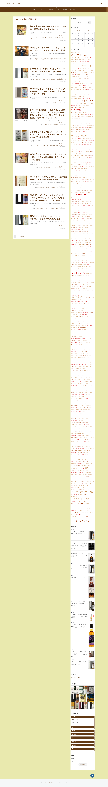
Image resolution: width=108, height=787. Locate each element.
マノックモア (58, 58)
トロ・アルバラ (90, 413)
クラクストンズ (74, 242)
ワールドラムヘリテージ (75, 201)
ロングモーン (74, 105)
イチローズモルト (89, 273)
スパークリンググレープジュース (85, 144)
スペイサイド (84, 426)
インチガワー (74, 225)
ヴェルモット (87, 505)
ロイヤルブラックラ (74, 244)
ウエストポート (76, 192)
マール (86, 318)
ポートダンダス (36, 58)
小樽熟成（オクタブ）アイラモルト (77, 295)
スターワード (87, 459)
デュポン (80, 85)
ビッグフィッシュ (81, 212)
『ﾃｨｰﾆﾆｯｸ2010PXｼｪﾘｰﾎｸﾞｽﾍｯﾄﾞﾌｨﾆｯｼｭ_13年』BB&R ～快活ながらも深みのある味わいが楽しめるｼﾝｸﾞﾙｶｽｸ (75, 690)
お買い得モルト (88, 159)
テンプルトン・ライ (74, 179)
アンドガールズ (84, 340)
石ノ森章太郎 (86, 94)
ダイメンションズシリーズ (76, 229)
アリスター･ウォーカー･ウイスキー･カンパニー (79, 422)
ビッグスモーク (74, 461)
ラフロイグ (73, 125)
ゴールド (72, 514)
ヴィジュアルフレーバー (86, 98)
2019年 (74, 748)
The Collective (82, 327)
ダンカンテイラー (77, 297)
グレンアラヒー (77, 503)
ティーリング (83, 355)
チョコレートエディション (76, 435)
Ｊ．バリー (73, 314)
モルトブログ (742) (75, 677)
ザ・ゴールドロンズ (84, 146)
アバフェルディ (91, 185)
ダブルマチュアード (85, 76)
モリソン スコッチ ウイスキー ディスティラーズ (79, 120)
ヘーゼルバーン (89, 357)
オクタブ (86, 207)
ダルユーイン (85, 314)
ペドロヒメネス (81, 318)
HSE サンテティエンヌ (75, 413)
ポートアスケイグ (74, 212)
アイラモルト (87, 100)
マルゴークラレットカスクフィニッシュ (78, 516)
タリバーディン (51, 124)
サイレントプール (88, 201)
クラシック (90, 207)
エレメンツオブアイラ (75, 253)
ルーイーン (86, 494)
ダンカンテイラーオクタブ (76, 398)
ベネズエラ (84, 270)
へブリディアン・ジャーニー (76, 426)
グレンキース (73, 197)
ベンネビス (88, 268)
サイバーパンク (89, 405)
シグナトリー (63, 145)
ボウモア (81, 385)
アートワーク (78, 270)
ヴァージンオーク (82, 244)
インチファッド (83, 481)
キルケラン (90, 266)
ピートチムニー (88, 336)
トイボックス (80, 461)
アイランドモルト (60, 37)
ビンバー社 (83, 201)
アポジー (90, 157)
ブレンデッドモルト (78, 428)
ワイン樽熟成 (91, 146)
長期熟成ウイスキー (74, 387)
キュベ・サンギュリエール (48, 187)
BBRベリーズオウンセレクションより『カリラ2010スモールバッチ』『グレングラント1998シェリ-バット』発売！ (47, 198)
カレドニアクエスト (74, 85)
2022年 (74, 738)
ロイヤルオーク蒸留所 (75, 439)
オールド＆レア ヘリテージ (86, 170)
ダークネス (82, 68)
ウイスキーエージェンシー (83, 392)
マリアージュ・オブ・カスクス (83, 105)
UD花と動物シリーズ (81, 336)
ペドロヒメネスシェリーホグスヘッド (78, 162)
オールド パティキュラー (82, 264)
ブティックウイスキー (84, 61)
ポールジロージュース (75, 262)
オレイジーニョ (91, 400)
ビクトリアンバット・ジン (76, 355)
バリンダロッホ (87, 446)
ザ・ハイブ (79, 220)
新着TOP (35, 9)
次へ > (22, 236)
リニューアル (80, 205)
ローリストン (86, 303)
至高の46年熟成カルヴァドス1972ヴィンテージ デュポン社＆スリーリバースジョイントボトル (90, 690)
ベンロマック (81, 396)
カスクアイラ (73, 275)
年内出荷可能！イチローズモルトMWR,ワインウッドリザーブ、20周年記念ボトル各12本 (79, 555)
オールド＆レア (83, 89)
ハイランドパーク (87, 450)
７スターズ (81, 118)
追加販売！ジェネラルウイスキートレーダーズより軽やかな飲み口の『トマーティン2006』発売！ (48, 157)
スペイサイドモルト (41, 37)
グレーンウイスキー (74, 144)
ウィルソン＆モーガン (79, 175)
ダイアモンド (73, 57)
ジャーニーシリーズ (86, 461)
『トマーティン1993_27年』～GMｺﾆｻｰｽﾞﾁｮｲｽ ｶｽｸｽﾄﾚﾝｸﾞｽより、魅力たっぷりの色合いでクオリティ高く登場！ (90, 705)
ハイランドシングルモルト (76, 312)
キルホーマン (87, 164)
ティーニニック (86, 85)
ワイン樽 (72, 474)
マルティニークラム (86, 349)
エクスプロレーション (86, 329)
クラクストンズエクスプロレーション (78, 433)
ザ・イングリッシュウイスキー (83, 203)
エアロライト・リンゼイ (86, 489)
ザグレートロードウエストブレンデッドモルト (79, 185)
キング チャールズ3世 (84, 157)
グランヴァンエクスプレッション (77, 381)
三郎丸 (87, 516)
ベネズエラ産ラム (74, 318)
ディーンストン (89, 220)
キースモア (91, 233)
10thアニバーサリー (90, 290)
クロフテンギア (74, 70)
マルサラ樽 (79, 470)
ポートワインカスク (82, 292)
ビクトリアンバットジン (87, 463)
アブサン (88, 264)
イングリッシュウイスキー (44, 58)
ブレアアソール (74, 496)
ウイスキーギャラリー (85, 409)
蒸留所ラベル (73, 441)
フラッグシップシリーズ (75, 131)
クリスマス (89, 355)
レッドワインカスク (79, 153)
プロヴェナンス (84, 229)
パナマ (83, 59)
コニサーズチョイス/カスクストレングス (78, 357)
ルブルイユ (79, 197)
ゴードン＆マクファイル (53, 79)
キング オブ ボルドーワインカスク (77, 370)
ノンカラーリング (74, 392)
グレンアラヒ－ (86, 424)
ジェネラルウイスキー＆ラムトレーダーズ (78, 364)
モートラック (73, 103)
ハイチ (82, 181)
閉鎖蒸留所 (73, 146)
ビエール (90, 127)
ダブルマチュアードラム (75, 310)
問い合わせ (82, 764)
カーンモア (90, 392)
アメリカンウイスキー (88, 381)
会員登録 (72, 9)
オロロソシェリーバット (75, 170)
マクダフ (64, 227)
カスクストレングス (53, 37)
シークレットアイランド (75, 359)
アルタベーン (73, 501)
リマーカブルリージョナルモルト (83, 510)
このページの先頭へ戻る (92, 776)
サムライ (80, 316)
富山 (72, 192)
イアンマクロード (74, 116)
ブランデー (73, 346)
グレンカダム (89, 325)
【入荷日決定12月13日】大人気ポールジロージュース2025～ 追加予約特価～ (79, 616)
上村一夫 (72, 264)
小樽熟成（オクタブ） (88, 385)
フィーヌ (83, 107)
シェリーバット (87, 344)
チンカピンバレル (74, 329)
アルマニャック (79, 74)
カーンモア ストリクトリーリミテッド (78, 129)
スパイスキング (81, 277)
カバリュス (73, 181)
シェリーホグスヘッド (87, 383)
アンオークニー (33, 59)
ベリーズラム (73, 207)
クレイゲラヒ (82, 253)
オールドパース (74, 227)
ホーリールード (91, 372)
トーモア (87, 275)
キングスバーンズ (91, 448)
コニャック (78, 340)
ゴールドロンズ (74, 112)
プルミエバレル (84, 197)
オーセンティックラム (75, 299)
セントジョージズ (88, 277)
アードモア (64, 58)
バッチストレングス (74, 183)
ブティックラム (83, 325)
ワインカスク (90, 518)
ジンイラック (87, 508)
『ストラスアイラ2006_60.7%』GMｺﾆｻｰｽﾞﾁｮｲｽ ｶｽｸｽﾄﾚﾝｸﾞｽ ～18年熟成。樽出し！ (79, 533)
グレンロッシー (74, 366)
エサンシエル (55, 187)
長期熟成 (78, 379)
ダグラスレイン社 (74, 238)
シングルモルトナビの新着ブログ (14, 3)
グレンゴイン (80, 383)
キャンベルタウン (88, 216)
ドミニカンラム (78, 164)
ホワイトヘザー (80, 168)
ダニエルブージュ (81, 140)
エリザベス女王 (74, 452)
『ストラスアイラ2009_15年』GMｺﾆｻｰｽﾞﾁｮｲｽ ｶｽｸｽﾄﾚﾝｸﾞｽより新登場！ (79, 567)
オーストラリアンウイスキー (76, 411)
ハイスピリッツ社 (84, 310)
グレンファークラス (75, 323)
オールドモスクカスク (75, 68)
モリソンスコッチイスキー (76, 465)
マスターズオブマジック (85, 248)
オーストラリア (90, 190)
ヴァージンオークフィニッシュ (83, 390)
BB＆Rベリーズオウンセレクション (77, 459)
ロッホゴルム (86, 168)
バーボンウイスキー (80, 207)
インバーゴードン (74, 277)
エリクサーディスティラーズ (76, 166)
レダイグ (31, 38)
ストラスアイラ (80, 344)
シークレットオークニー (75, 377)
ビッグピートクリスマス (75, 481)
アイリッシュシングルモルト (89, 125)
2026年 (73, 716)
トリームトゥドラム (83, 262)
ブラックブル (90, 441)
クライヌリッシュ (74, 518)
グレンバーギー (80, 125)
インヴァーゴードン (85, 110)
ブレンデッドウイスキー (80, 136)
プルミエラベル (74, 240)
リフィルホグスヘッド (90, 255)
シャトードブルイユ (80, 246)
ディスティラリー (90, 364)
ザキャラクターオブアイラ (81, 81)
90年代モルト (73, 220)
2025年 (74, 727)
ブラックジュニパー (84, 288)
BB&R (83, 218)
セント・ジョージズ (84, 470)
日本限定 (72, 282)
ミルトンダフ (74, 168)
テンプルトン (82, 505)
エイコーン (87, 68)
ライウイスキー (79, 96)
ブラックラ (80, 418)
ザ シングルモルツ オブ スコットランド (85, 512)
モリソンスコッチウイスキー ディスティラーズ (79, 362)
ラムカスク (84, 411)
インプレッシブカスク (89, 114)
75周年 (81, 452)
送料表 (51, 9)
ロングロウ (81, 286)
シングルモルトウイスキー (89, 431)
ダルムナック (73, 470)
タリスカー (85, 351)
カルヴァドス (84, 323)
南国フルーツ (87, 181)
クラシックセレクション (75, 52)
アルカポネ (83, 220)
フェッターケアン (74, 203)
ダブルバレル (73, 96)
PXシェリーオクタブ (88, 454)
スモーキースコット (74, 331)
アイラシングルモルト (62, 167)
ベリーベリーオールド (80, 483)
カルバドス (83, 359)
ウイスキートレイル (85, 199)
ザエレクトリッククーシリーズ (42, 59)
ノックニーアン (82, 353)
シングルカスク (89, 116)
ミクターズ (73, 194)
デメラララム (91, 123)
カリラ (37, 208)
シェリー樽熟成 (85, 138)
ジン (76, 264)
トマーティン (41, 167)
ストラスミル (74, 424)
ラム (72, 218)
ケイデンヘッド (75, 89)
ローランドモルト (75, 385)
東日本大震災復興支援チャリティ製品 (78, 338)
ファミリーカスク (74, 248)
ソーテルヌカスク (81, 485)
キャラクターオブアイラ (89, 218)
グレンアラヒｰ (51, 59)
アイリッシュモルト (80, 476)
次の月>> (88, 30)
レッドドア (88, 353)
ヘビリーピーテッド (74, 87)
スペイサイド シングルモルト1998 (77, 94)
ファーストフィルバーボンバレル (81, 474)
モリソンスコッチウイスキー (76, 308)
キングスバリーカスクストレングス (84, 238)
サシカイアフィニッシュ (89, 297)
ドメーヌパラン (74, 396)
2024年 (74, 730)
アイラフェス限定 (91, 262)
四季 (78, 452)
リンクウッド (82, 501)
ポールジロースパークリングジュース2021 (78, 190)
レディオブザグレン (83, 83)
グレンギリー (88, 331)
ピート (91, 181)
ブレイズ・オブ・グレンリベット (85, 87)
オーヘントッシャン (81, 116)
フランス (79, 366)
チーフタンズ (83, 63)
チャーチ (88, 316)
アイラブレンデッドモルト (85, 379)
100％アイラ (80, 225)
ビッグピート (80, 78)
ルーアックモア (74, 468)
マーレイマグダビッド (75, 407)
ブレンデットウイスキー (82, 321)
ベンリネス (73, 142)
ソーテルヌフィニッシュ (82, 112)
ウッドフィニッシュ (87, 407)
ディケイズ (84, 316)
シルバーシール (78, 346)
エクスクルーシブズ (80, 446)
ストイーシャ (73, 81)
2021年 (74, 741)
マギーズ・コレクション (83, 372)
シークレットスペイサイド (76, 489)
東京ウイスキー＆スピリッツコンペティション (85, 103)
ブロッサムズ (83, 214)
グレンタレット (85, 403)
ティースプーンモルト (84, 437)
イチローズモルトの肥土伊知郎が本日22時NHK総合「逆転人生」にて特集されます (90, 698)
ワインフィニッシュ (85, 342)
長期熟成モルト (74, 510)
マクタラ (91, 312)
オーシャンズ (80, 351)
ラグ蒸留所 (86, 476)
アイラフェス (73, 351)
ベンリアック (83, 439)
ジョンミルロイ (80, 424)
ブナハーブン (78, 514)
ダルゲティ (79, 275)
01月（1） (75, 722)
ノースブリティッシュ (85, 435)
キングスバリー (78, 255)
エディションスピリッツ (89, 142)
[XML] (72, 761)
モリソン (81, 407)
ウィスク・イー (74, 450)
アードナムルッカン (74, 372)
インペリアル (84, 166)
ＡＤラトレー (91, 70)
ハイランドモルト (89, 244)
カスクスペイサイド (74, 292)
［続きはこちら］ (62, 35)
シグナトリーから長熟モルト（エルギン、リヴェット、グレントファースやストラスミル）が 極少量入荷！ (48, 134)
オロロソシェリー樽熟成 (81, 487)
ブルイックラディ (74, 138)
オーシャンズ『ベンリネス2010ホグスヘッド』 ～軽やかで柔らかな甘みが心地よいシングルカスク (83, 698)
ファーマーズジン (79, 403)
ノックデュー (73, 508)
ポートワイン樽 (80, 227)
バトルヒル (87, 192)
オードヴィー (87, 59)
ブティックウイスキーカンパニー (77, 303)
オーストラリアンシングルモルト (87, 366)
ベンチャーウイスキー (75, 327)
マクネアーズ (73, 463)
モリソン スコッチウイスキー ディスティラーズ (79, 231)
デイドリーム (85, 282)
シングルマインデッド (75, 353)
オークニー (73, 340)
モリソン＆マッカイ (74, 61)
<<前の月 (78, 30)
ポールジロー (40, 187)
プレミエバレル (88, 162)
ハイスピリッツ (74, 205)
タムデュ (72, 91)
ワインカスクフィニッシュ (82, 70)
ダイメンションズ (75, 268)
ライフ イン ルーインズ (75, 409)
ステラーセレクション (90, 214)
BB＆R (57, 208)
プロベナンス (87, 485)
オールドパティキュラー (82, 188)
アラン (73, 512)
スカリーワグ (74, 418)
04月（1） (75, 719)
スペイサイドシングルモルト (76, 98)
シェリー (73, 280)
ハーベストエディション (89, 140)
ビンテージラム (85, 418)
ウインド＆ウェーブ (83, 413)
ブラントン (87, 212)
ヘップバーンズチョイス (89, 246)
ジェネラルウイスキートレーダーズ (50, 167)
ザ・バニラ (86, 227)
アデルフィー (90, 474)
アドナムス (91, 362)
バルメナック (73, 74)
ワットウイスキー (52, 58)
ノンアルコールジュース (75, 63)
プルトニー (89, 439)
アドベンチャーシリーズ (75, 214)
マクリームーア (81, 149)
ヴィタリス (73, 270)
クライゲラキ (55, 102)
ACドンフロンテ (74, 494)
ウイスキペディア (74, 149)
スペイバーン (73, 487)
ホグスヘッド (87, 370)
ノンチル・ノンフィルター (76, 123)
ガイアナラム (78, 146)
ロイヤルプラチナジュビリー (88, 225)
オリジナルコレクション (75, 325)
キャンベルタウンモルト (80, 368)
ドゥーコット (90, 83)
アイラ (82, 275)
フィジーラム (73, 379)
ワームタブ (73, 403)
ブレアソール (87, 472)
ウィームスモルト (84, 312)
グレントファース (80, 216)
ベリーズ (91, 192)
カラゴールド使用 (81, 454)
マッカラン (86, 149)
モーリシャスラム (74, 210)
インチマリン (89, 194)
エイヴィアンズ (82, 159)
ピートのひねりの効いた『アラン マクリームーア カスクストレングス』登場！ (79, 603)
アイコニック (73, 216)
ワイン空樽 (82, 192)
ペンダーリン (83, 290)
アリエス (87, 123)
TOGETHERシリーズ (75, 133)
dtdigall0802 (83, 131)
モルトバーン (80, 420)
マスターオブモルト (88, 483)
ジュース (90, 138)
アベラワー (78, 288)
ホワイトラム (78, 181)
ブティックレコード (74, 286)
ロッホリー (85, 96)
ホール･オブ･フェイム (75, 505)
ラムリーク (83, 377)
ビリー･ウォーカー (77, 218)
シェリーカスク (79, 463)
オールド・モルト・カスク (82, 240)
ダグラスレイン (78, 273)
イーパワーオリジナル (88, 286)
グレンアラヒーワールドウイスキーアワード (79, 266)
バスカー (79, 107)
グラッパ (72, 175)
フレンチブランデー (78, 282)
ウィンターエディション (89, 155)
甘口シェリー (91, 149)
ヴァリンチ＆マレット (75, 437)
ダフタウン (73, 288)
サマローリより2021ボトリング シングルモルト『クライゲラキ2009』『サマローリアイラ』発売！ (47, 91)
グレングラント (53, 208)
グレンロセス (74, 118)
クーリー (92, 461)
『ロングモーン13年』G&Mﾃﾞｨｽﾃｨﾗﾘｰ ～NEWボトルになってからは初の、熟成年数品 (79, 663)
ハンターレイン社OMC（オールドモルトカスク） (80, 233)
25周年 (87, 89)
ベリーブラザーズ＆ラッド (83, 387)
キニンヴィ (73, 246)
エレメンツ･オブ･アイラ (75, 157)
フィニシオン (84, 308)
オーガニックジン (74, 420)
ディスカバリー (81, 210)
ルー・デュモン (74, 107)
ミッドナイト (73, 476)
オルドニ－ (90, 240)
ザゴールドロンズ (86, 452)
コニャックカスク (90, 270)
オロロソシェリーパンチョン (76, 127)
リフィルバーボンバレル (79, 91)
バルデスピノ (73, 446)
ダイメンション (77, 72)
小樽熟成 (86, 518)
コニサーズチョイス (37, 79)
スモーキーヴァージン (87, 57)
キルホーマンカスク (90, 481)
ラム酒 (91, 203)
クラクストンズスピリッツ (76, 284)
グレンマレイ (80, 142)
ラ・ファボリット (81, 151)
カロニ (92, 205)
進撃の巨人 (56, 124)
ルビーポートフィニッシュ (76, 342)
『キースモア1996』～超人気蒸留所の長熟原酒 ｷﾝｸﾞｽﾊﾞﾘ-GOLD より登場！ (75, 698)
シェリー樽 (35, 37)
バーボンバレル (74, 159)
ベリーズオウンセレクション (43, 208)
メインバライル (74, 177)
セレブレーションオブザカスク (81, 448)
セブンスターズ (91, 437)
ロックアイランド (74, 485)
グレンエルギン (75, 83)
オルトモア (74, 344)
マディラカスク (80, 494)
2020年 (74, 745)
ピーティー (47, 37)
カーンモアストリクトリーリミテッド (84, 242)
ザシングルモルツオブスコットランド (78, 472)
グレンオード (73, 400)
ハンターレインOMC (86, 465)
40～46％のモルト (57, 145)
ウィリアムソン (74, 336)
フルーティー (80, 450)
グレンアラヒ (91, 282)
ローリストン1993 (74, 316)
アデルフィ (73, 448)
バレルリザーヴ (74, 390)
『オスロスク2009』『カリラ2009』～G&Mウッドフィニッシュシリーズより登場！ (83, 705)
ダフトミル (87, 327)
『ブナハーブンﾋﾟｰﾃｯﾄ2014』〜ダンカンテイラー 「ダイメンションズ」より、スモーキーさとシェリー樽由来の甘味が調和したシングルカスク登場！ (75, 705)
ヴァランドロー (90, 318)
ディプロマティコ (84, 284)
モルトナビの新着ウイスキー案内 (51, 782)
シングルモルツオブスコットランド (87, 72)
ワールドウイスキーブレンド (76, 260)
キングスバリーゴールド (76, 76)
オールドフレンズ (74, 321)
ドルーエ (91, 151)
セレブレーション (85, 127)
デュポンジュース (88, 377)
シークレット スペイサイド (76, 59)
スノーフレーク (78, 314)
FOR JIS (79, 329)
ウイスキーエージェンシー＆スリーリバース (79, 301)
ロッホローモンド (91, 166)
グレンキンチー (79, 441)
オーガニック (86, 175)
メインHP (43, 9)
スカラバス (73, 483)
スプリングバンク (86, 205)
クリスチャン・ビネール (89, 179)
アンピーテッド (79, 57)
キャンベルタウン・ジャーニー (87, 346)
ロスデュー (73, 164)
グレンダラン (88, 129)
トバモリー (73, 153)
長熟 (80, 299)
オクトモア (73, 368)
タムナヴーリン (74, 151)
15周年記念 (85, 441)
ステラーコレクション (81, 508)
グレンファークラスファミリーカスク (78, 394)
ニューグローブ (88, 338)
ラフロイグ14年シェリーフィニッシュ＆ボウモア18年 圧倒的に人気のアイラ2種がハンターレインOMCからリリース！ (83, 690)
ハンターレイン (87, 66)
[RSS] (72, 758)
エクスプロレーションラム (76, 290)
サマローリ (51, 102)
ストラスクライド (82, 331)
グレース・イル (82, 405)
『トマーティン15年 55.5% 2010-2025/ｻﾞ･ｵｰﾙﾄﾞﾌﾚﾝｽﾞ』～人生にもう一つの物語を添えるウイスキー (79, 626)
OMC (79, 248)
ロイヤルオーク (82, 179)
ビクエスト (80, 138)
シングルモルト (85, 74)
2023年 (74, 734)
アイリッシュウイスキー (85, 398)
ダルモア (83, 123)
